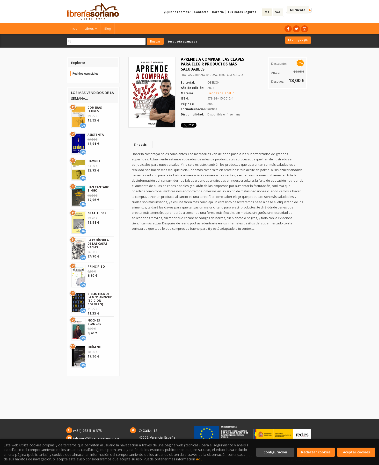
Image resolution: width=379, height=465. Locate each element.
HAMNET (93, 161)
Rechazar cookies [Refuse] (315, 452)
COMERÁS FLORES (94, 109)
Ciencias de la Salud (220, 93)
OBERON (213, 82)
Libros (91, 28)
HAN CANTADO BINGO (98, 189)
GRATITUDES (96, 213)
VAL (277, 12)
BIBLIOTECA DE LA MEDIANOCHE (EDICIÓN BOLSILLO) (99, 299)
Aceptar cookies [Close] (356, 452)
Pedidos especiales (85, 74)
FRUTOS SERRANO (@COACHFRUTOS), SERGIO (212, 75)
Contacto (201, 12)
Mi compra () (297, 40)
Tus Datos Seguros (241, 12)
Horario (218, 12)
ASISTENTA (95, 135)
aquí (200, 459)
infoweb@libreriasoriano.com (96, 438)
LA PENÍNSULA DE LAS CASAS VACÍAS (98, 243)
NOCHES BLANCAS (94, 322)
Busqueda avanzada (182, 41)
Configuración (275, 452)
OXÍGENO (94, 347)
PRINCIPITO (96, 267)
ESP (266, 12)
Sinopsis (140, 145)
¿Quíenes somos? (177, 12)
